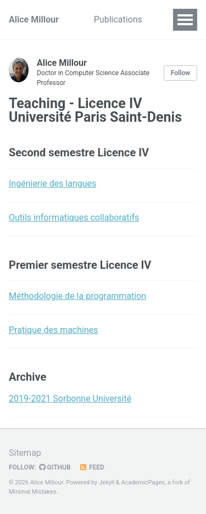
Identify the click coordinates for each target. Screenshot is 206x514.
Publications (118, 19)
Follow (180, 73)
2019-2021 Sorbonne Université (70, 398)
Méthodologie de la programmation (77, 296)
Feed (91, 467)
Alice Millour (34, 19)
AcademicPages (143, 482)
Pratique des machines (53, 330)
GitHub (55, 467)
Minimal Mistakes (33, 491)
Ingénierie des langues (52, 183)
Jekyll (106, 482)
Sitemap (25, 453)
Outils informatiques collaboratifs (74, 217)
